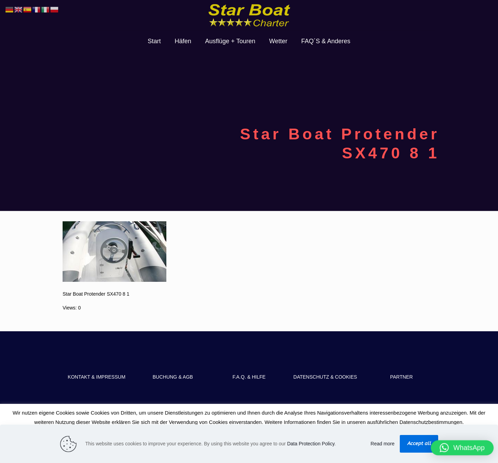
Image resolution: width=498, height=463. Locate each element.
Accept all (419, 443)
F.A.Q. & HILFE (249, 377)
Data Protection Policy (310, 443)
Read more (383, 443)
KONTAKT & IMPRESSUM (97, 377)
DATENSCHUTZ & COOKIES (325, 377)
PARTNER (401, 377)
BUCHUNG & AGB (173, 377)
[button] (462, 447)
